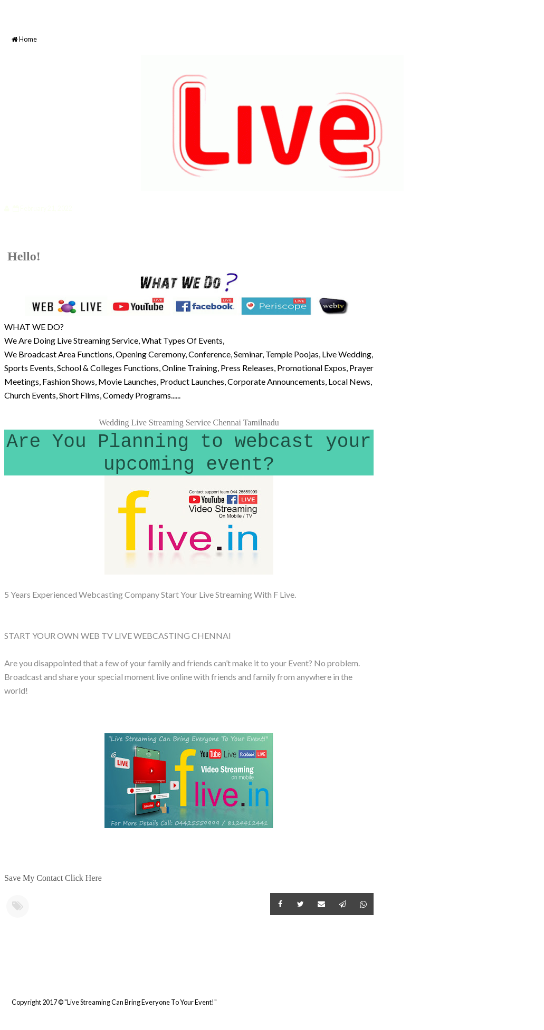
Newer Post (5, 976)
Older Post (372, 976)
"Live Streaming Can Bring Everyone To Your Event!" (140, 1002)
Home (24, 39)
